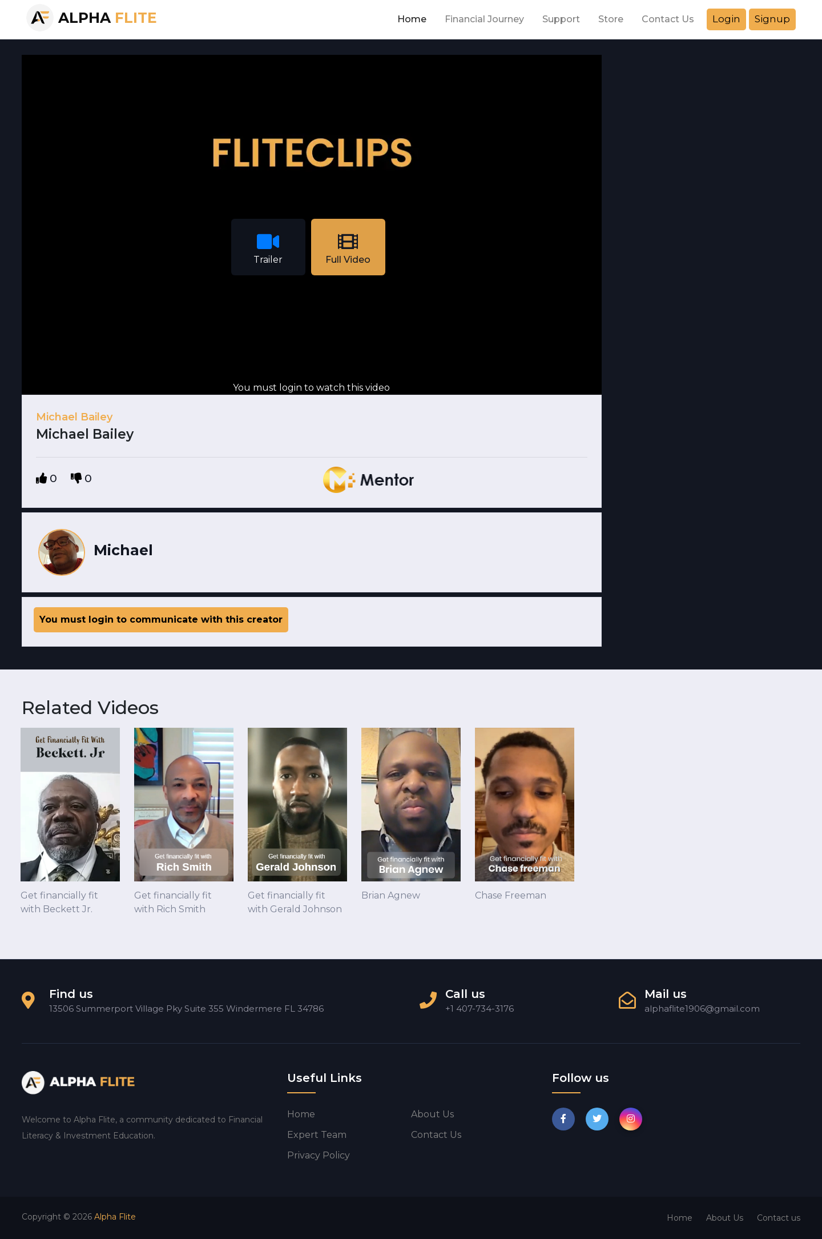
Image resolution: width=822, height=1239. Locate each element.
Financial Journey (484, 19)
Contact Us (668, 19)
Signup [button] (772, 19)
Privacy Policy (318, 1155)
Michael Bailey (74, 417)
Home (411, 19)
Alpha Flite (115, 1217)
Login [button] (726, 19)
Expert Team (316, 1134)
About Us (724, 1218)
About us (432, 1114)
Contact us (436, 1134)
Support (561, 19)
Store (610, 19)
